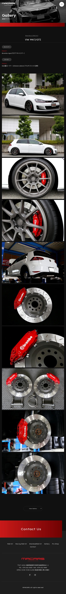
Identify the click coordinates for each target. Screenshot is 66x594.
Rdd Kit (10, 544)
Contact (33, 547)
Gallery (47, 544)
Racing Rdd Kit (21, 544)
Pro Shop (55, 544)
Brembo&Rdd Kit (35, 544)
